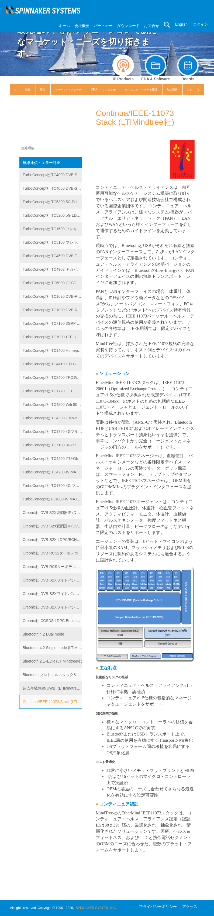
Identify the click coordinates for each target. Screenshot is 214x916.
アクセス (189, 906)
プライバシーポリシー (158, 906)
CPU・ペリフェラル (103, 89)
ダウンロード (128, 26)
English (181, 24)
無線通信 (172, 89)
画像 (42, 89)
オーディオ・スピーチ (68, 89)
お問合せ (151, 26)
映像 (27, 89)
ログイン (200, 24)
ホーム (64, 26)
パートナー (103, 26)
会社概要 (81, 26)
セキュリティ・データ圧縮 (141, 89)
